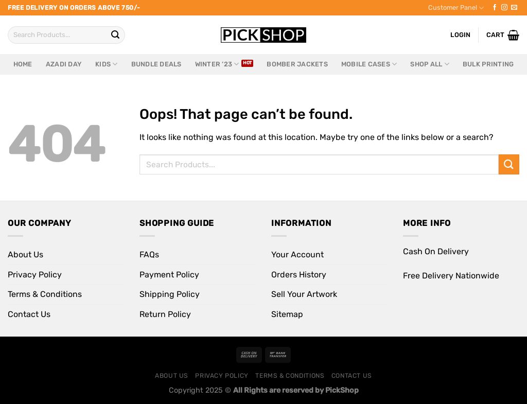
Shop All (429, 64)
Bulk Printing (488, 64)
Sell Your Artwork (304, 294)
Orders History (298, 274)
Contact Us (29, 314)
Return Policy (165, 314)
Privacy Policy (35, 274)
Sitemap (287, 314)
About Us (25, 254)
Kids (106, 64)
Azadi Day (64, 64)
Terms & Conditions (45, 294)
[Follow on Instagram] (504, 7)
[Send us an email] (514, 7)
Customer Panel (456, 8)
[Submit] (115, 35)
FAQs (149, 254)
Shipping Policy (169, 294)
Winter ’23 (217, 64)
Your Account (297, 254)
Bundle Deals (156, 64)
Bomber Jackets (297, 64)
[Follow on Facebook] (494, 7)
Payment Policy (169, 274)
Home (22, 64)
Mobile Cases (369, 64)
